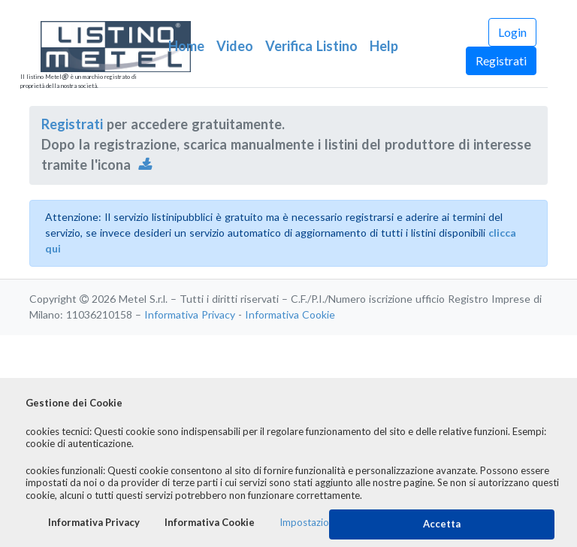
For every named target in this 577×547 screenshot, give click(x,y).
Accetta (442, 524)
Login (512, 32)
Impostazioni (308, 522)
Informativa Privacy (189, 315)
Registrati (501, 61)
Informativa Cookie (290, 315)
